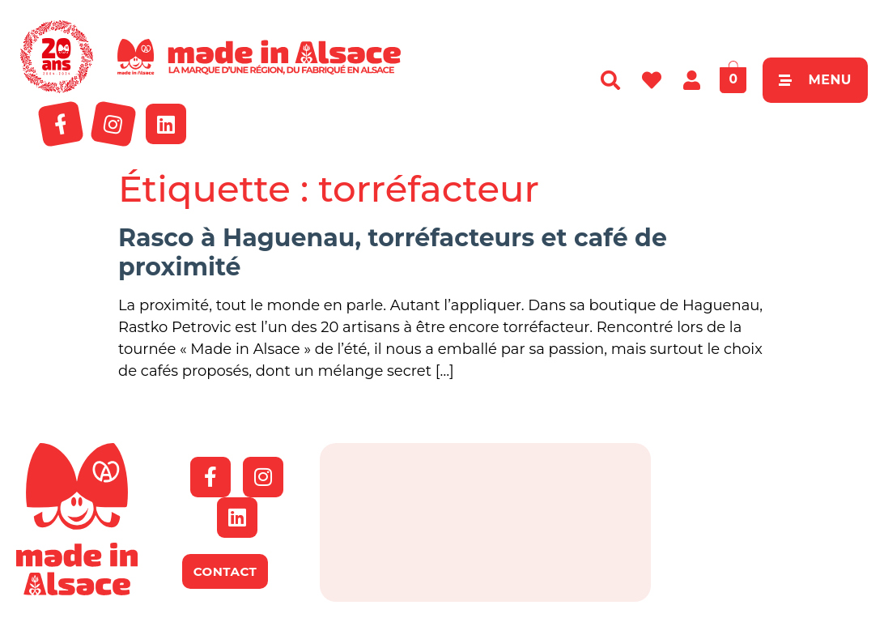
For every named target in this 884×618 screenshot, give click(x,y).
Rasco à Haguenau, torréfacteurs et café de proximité (392, 252)
